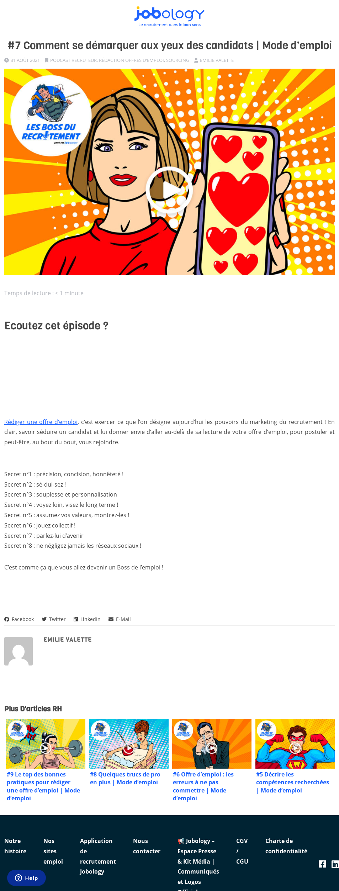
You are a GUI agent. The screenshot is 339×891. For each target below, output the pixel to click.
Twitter (54, 619)
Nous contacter (146, 846)
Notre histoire (15, 846)
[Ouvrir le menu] (330, 12)
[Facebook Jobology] (322, 864)
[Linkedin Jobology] (335, 864)
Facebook (19, 619)
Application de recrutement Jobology (98, 856)
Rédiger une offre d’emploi (41, 422)
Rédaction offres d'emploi (131, 60)
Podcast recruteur (73, 60)
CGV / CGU (242, 851)
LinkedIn (87, 619)
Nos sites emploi (53, 851)
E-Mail (119, 619)
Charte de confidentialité (286, 846)
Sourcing (177, 60)
